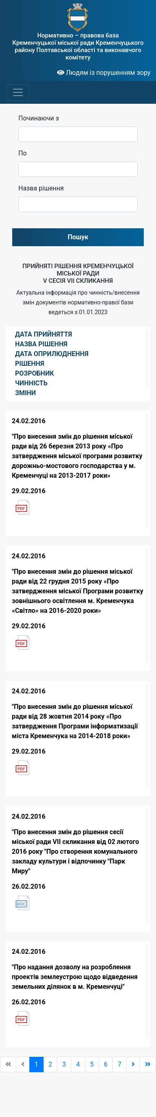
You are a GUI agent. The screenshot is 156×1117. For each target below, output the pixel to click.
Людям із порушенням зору (104, 73)
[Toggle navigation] (18, 92)
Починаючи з (38, 118)
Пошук (78, 237)
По (22, 153)
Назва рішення (41, 188)
